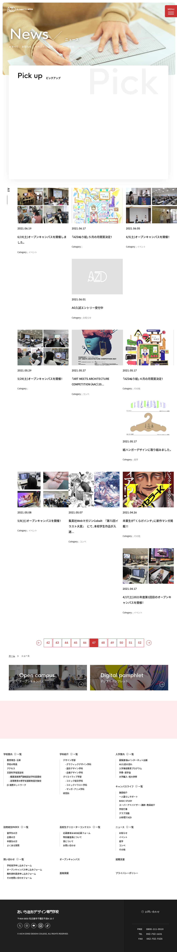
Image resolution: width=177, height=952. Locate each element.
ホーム (12, 655)
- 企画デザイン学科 (73, 772)
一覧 (18, 754)
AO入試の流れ (125, 764)
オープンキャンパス (70, 859)
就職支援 (120, 859)
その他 (70, 46)
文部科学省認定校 (15, 772)
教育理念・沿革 (14, 760)
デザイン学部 (69, 760)
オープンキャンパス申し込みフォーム (24, 869)
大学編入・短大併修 (128, 776)
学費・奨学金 (125, 772)
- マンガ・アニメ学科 (73, 789)
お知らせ (26, 46)
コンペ (60, 46)
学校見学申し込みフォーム (19, 865)
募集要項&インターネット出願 (133, 760)
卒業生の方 (12, 841)
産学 (50, 46)
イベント (40, 46)
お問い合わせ (69, 845)
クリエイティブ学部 (72, 776)
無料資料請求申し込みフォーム (21, 873)
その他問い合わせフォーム (19, 877)
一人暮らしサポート (128, 796)
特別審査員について (72, 837)
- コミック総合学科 (73, 780)
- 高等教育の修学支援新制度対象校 (24, 780)
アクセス (11, 768)
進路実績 (64, 873)
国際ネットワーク (16, 785)
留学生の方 (12, 833)
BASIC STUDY (125, 800)
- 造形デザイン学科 (73, 768)
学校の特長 (12, 764)
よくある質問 (13, 845)
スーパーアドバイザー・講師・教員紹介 (137, 805)
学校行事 (123, 809)
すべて (14, 46)
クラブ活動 (124, 813)
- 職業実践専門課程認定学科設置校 (24, 776)
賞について (68, 841)
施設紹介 (123, 792)
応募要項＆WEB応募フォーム (76, 833)
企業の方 (11, 837)
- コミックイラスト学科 (75, 785)
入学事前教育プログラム (130, 768)
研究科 (66, 793)
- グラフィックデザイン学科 (77, 764)
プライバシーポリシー (127, 873)
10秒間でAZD (125, 817)
